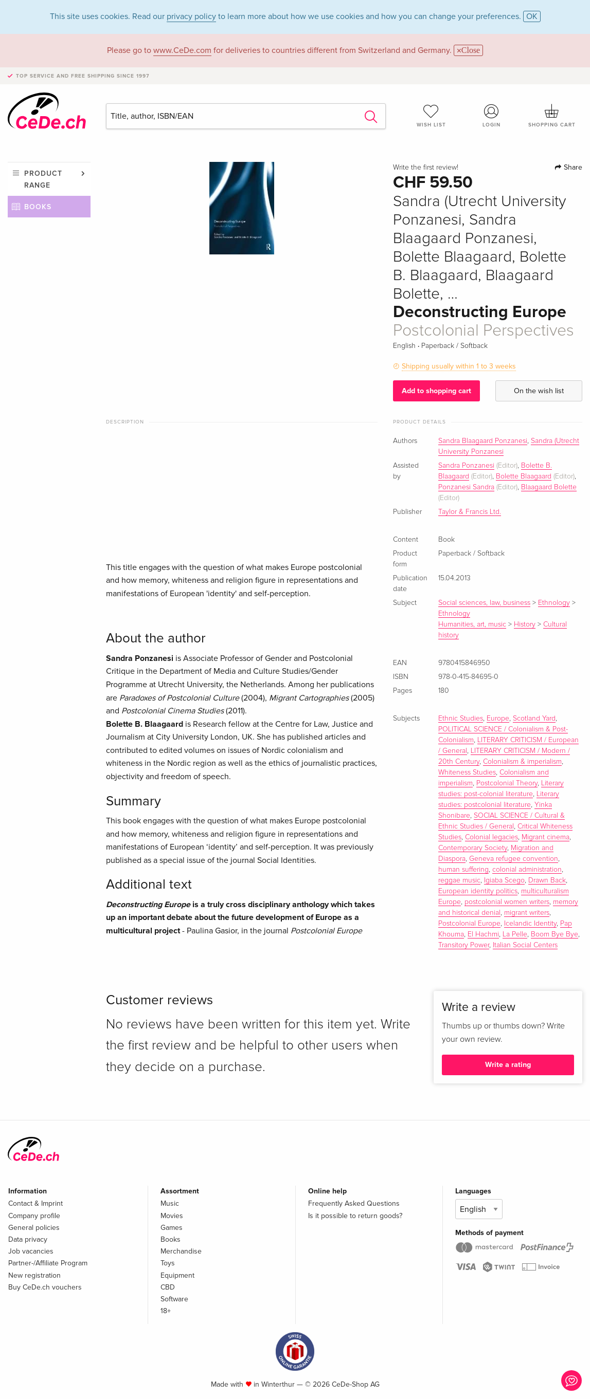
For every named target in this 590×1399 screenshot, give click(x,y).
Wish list (431, 115)
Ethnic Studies (460, 718)
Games (171, 1227)
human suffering (463, 869)
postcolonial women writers (506, 902)
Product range (43, 179)
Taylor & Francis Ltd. (469, 512)
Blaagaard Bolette (549, 487)
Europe (498, 718)
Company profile (34, 1215)
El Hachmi (483, 934)
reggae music (459, 880)
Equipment (177, 1275)
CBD (167, 1287)
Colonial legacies (491, 837)
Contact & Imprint (35, 1203)
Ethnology (554, 602)
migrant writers (526, 912)
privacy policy (191, 16)
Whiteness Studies (467, 772)
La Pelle (515, 934)
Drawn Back (547, 880)
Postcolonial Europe (469, 923)
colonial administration (527, 869)
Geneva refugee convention (513, 858)
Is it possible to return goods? (355, 1215)
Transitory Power (463, 945)
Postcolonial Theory (507, 783)
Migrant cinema (545, 837)
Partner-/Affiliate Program (47, 1263)
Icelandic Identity (530, 923)
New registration (34, 1275)
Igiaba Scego (504, 880)
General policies (34, 1227)
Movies (171, 1215)
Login (491, 115)
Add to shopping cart (436, 390)
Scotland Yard (534, 718)
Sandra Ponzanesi (466, 465)
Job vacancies (30, 1251)
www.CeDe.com (182, 50)
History (524, 624)
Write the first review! (425, 167)
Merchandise (181, 1251)
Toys (167, 1263)
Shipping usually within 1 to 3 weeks (459, 366)
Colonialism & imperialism (522, 761)
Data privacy (27, 1239)
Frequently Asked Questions (354, 1203)
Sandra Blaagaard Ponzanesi (482, 441)
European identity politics (477, 891)
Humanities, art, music (472, 624)
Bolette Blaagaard (523, 476)
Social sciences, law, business (484, 602)
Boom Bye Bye (554, 934)
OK (532, 16)
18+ (165, 1310)
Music (169, 1203)
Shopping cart (552, 115)
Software (174, 1299)
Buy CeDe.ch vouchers (45, 1287)
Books (37, 207)
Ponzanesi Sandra (466, 487)
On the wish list (539, 390)
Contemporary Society (472, 848)
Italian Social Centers (525, 945)
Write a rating (508, 1064)
